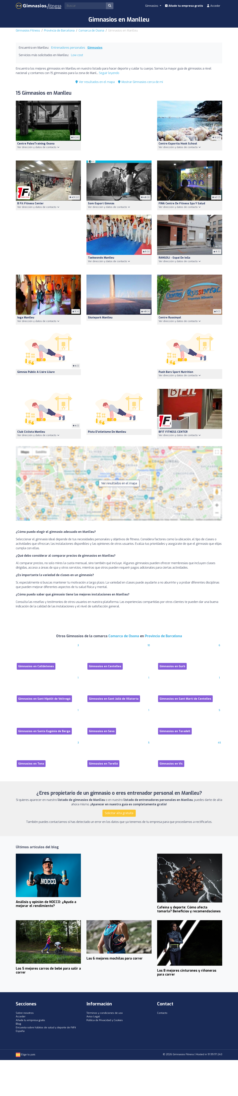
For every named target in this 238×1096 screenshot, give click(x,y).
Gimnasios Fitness (28, 30)
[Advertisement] (119, 128)
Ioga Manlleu (25, 317)
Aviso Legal (93, 1016)
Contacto (162, 1013)
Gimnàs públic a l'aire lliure (36, 372)
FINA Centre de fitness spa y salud (182, 203)
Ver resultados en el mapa (95, 82)
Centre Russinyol (170, 317)
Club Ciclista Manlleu (31, 432)
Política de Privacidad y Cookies (104, 1020)
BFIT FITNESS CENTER (173, 432)
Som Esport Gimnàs (101, 203)
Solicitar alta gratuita (119, 813)
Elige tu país (25, 1054)
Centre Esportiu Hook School (178, 143)
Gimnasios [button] (152, 6)
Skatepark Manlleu (100, 317)
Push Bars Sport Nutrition (176, 372)
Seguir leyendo (109, 73)
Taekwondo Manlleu (101, 258)
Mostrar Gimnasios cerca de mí (140, 82)
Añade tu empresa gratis (184, 6)
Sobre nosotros (25, 1013)
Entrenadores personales (68, 48)
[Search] (85, 5)
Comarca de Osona (91, 30)
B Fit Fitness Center (30, 203)
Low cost (77, 55)
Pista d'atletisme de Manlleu (107, 432)
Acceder (213, 6)
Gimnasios (94, 48)
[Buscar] (109, 5)
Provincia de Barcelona (59, 30)
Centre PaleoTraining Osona (35, 143)
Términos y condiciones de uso (104, 1013)
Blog (18, 1023)
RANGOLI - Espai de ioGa (174, 258)
